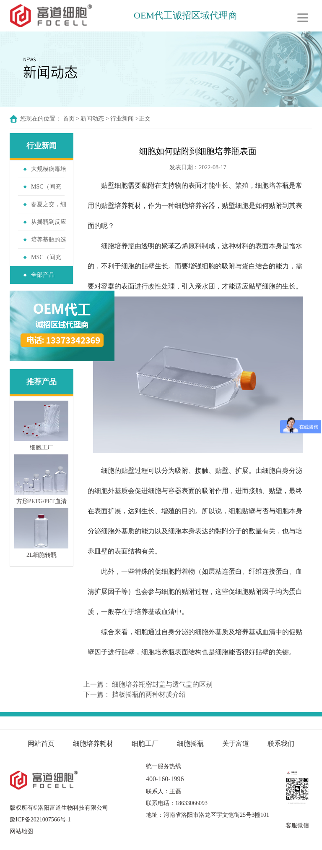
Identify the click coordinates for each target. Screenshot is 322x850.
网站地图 (21, 831)
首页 (69, 118)
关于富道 (235, 743)
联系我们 (280, 743)
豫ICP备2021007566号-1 (40, 819)
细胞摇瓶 (191, 743)
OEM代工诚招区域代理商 (186, 15)
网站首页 (41, 743)
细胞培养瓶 (272, 185)
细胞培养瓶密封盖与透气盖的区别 (162, 684)
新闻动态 (92, 118)
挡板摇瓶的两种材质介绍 (149, 694)
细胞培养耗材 (93, 743)
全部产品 (43, 275)
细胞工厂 (145, 743)
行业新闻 (122, 118)
